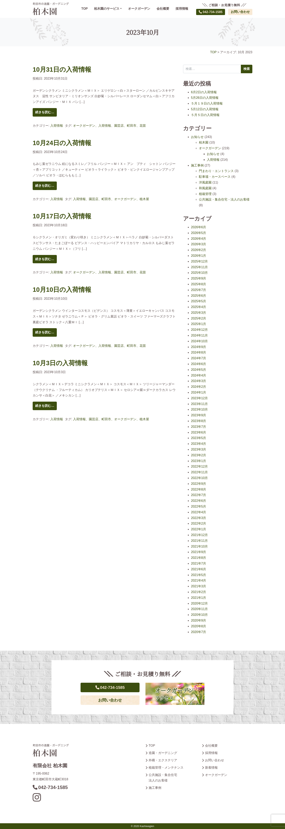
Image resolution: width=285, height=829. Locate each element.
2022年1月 (198, 529)
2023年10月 (199, 409)
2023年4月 (198, 443)
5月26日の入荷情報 (204, 97)
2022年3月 (198, 518)
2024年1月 (198, 392)
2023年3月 (198, 449)
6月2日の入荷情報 (204, 92)
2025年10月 (199, 272)
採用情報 (182, 8)
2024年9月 (198, 347)
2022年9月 (198, 483)
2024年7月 (198, 358)
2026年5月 (198, 233)
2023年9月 (198, 415)
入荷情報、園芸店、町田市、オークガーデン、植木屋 (111, 199)
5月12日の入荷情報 (204, 109)
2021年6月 (198, 569)
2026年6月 (198, 227)
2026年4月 (198, 238)
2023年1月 (198, 461)
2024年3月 (198, 381)
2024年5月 (198, 369)
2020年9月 (198, 620)
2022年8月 (198, 489)
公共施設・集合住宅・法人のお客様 (224, 199)
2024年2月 (198, 386)
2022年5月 (198, 506)
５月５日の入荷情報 (205, 115)
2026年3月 (198, 244)
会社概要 (163, 8)
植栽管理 (205, 194)
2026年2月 (198, 250)
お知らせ (197, 137)
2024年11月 (199, 335)
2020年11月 (199, 609)
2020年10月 (199, 614)
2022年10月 (199, 478)
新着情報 (211, 767)
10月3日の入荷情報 (60, 363)
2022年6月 (198, 500)
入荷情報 (56, 125)
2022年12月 (199, 466)
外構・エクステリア (163, 760)
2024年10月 (199, 341)
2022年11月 (199, 472)
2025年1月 (198, 324)
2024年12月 (199, 329)
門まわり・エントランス (216, 171)
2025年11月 (199, 267)
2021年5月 (198, 575)
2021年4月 (198, 580)
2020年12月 (199, 603)
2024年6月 (198, 364)
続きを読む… (44, 112)
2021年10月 (199, 546)
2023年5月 (198, 438)
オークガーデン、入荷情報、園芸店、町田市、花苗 (109, 125)
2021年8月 (198, 557)
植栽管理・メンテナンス (166, 767)
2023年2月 (198, 455)
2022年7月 (198, 495)
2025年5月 (198, 301)
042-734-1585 (210, 12)
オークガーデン (139, 8)
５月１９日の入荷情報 (207, 103)
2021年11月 (199, 540)
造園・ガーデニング (163, 753)
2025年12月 (199, 261)
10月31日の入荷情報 (62, 69)
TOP (84, 8)
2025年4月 (198, 307)
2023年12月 (199, 398)
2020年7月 (198, 632)
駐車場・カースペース (215, 176)
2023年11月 (199, 404)
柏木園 (203, 142)
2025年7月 (198, 290)
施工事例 (197, 165)
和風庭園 (205, 188)
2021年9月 (198, 552)
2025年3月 (198, 312)
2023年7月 (198, 426)
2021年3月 (198, 586)
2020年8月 (198, 626)
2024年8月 (198, 352)
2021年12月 (199, 535)
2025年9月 (198, 278)
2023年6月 (198, 432)
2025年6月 (198, 295)
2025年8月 (198, 284)
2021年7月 (198, 563)
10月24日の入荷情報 (62, 142)
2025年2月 (198, 318)
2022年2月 (198, 523)
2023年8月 (198, 421)
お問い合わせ (240, 11)
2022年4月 (198, 512)
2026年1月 (198, 255)
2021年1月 (198, 597)
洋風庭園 (205, 182)
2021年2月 (198, 592)
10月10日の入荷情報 (62, 289)
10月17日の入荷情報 (62, 216)
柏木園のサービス (106, 8)
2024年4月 (198, 375)
